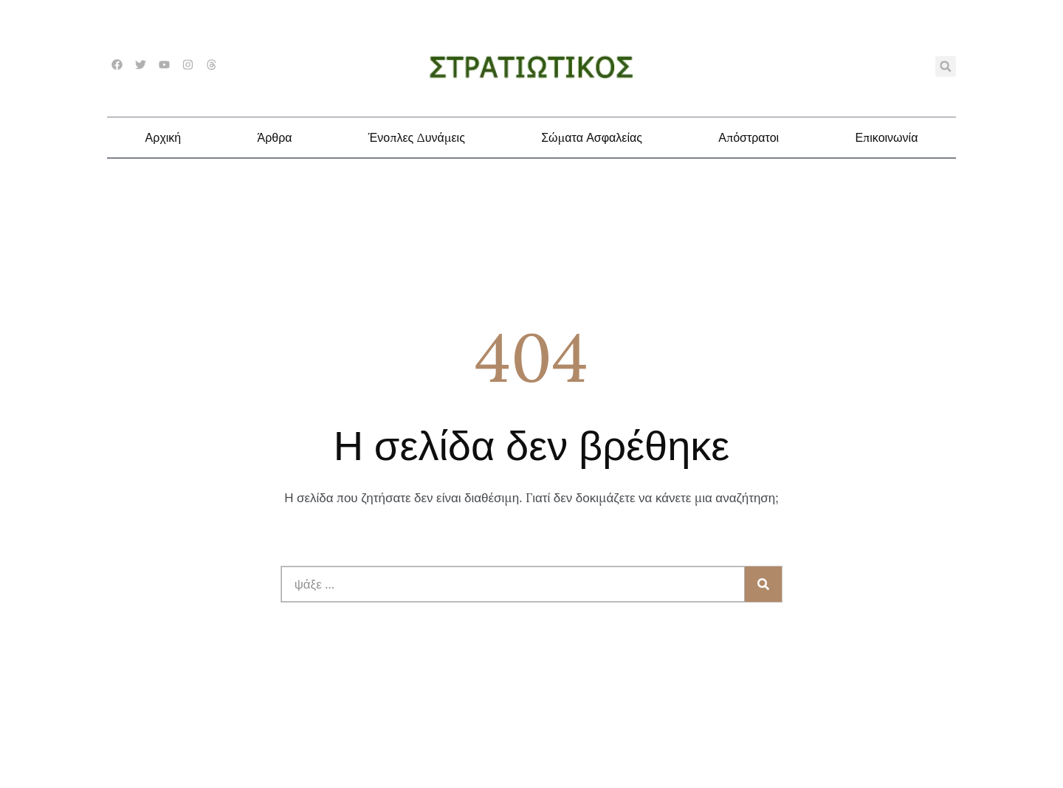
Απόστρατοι (748, 137)
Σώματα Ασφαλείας (591, 137)
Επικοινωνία (886, 137)
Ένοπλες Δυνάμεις (416, 137)
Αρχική (163, 137)
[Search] (763, 584)
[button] (945, 66)
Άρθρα (274, 137)
